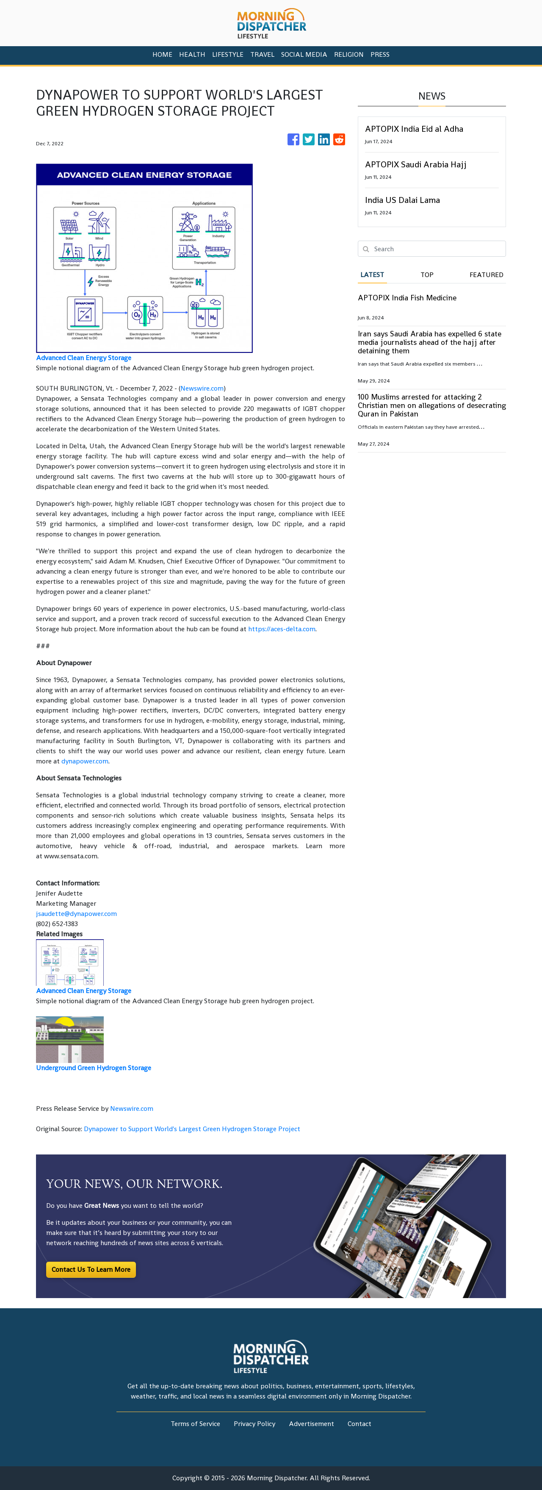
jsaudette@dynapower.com (76, 913)
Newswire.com (202, 388)
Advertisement (311, 1423)
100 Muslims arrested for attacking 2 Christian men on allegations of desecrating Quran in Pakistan (432, 405)
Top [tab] (427, 274)
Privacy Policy (254, 1423)
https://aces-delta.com (281, 628)
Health (192, 54)
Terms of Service (195, 1423)
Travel (262, 54)
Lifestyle (227, 54)
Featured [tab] (486, 274)
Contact (359, 1423)
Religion (349, 54)
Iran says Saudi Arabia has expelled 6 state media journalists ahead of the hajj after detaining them (429, 342)
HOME (162, 54)
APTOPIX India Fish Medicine (407, 297)
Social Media (304, 54)
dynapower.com (84, 761)
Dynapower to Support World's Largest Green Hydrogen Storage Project (193, 1128)
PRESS (380, 54)
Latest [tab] (372, 274)
